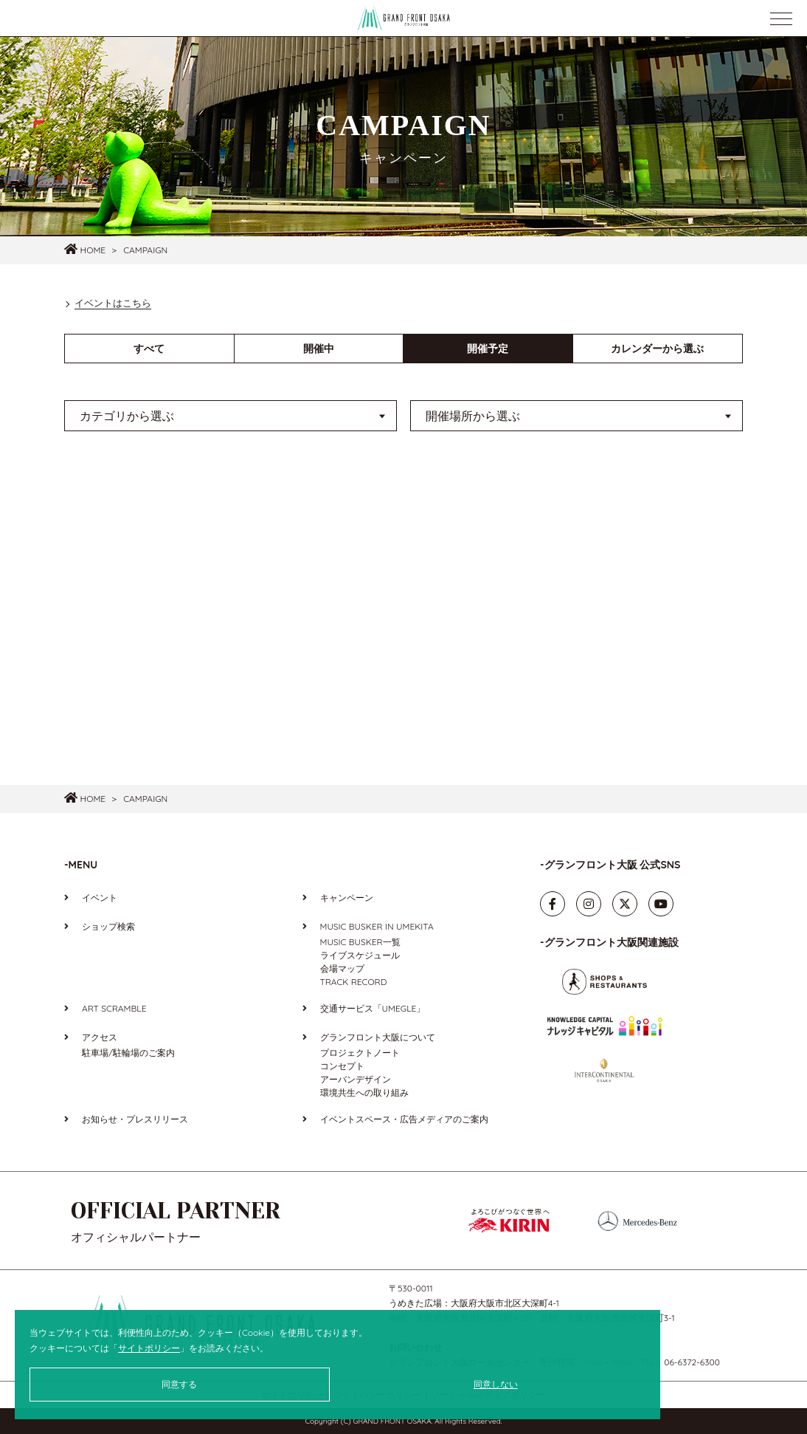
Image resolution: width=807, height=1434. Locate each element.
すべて (149, 348)
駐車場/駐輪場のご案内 (128, 1052)
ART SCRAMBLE (114, 1008)
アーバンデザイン (355, 1079)
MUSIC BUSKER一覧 (360, 941)
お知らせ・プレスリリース (135, 1119)
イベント (99, 897)
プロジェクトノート (360, 1052)
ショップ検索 (108, 926)
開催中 (318, 348)
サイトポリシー (149, 1348)
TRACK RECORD (353, 981)
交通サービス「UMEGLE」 (373, 1008)
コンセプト (342, 1065)
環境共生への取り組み (364, 1092)
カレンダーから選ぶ (657, 348)
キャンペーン (346, 897)
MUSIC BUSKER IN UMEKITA (377, 926)
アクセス (99, 1037)
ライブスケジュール (360, 955)
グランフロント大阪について (377, 1037)
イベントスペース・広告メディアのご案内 (404, 1119)
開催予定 (487, 348)
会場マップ (342, 968)
